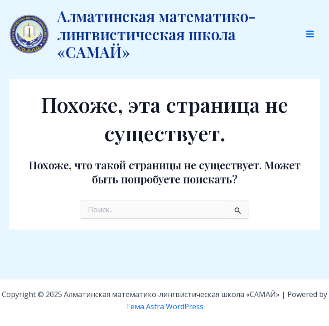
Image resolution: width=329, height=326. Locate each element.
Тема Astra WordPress (164, 307)
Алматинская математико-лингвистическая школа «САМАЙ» (156, 34)
